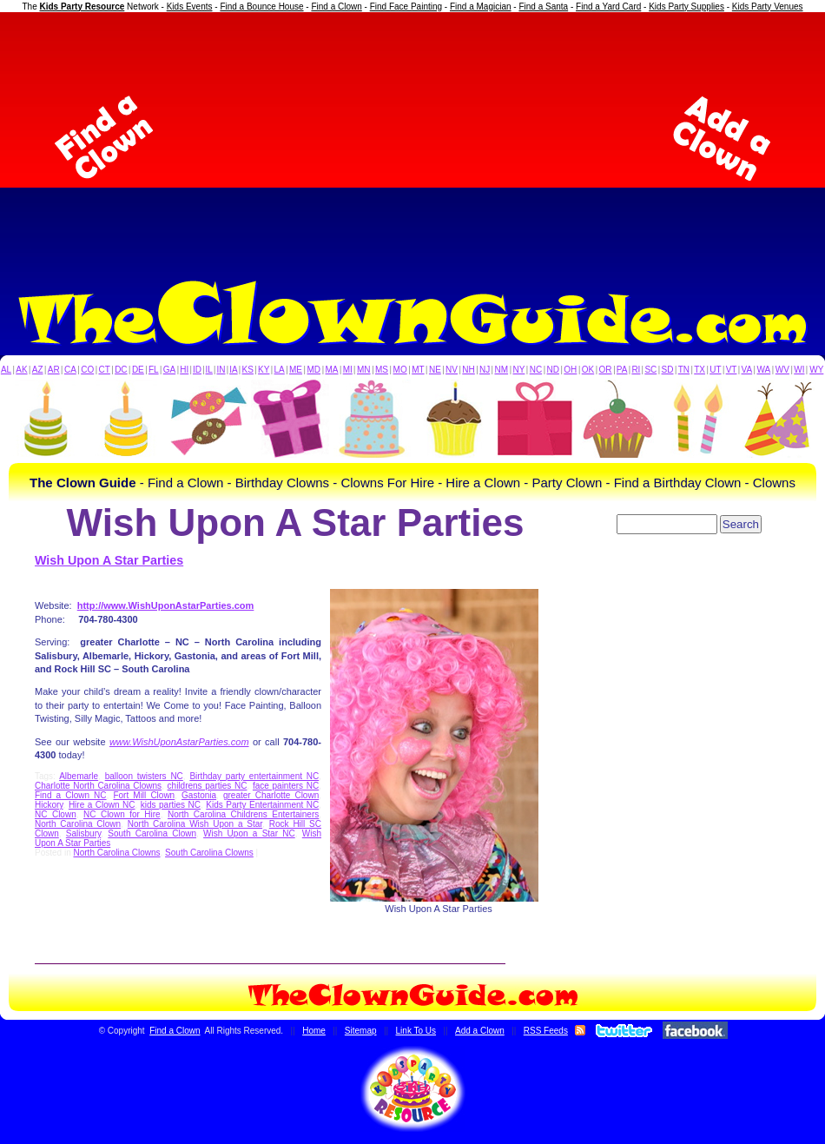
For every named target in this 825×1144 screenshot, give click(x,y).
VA (747, 369)
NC (536, 369)
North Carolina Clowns (116, 852)
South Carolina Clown (152, 833)
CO (87, 369)
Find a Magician (481, 6)
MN (364, 369)
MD (314, 369)
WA (764, 369)
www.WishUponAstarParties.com (179, 742)
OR (605, 369)
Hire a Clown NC (102, 805)
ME (295, 369)
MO (400, 369)
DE (138, 369)
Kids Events (190, 6)
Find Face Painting (406, 6)
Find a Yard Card (608, 6)
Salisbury (83, 833)
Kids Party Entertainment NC (262, 805)
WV (782, 369)
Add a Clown (480, 1030)
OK (588, 369)
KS (248, 369)
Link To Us (416, 1030)
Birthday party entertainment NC (254, 776)
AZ (37, 369)
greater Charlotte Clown (271, 795)
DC (121, 369)
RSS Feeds (546, 1030)
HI (184, 369)
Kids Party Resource (82, 6)
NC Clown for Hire (122, 814)
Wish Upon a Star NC (249, 833)
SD (668, 369)
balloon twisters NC (144, 776)
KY (263, 369)
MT (418, 369)
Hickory (49, 805)
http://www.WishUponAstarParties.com (165, 605)
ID (197, 369)
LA (279, 369)
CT (104, 369)
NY (518, 369)
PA (622, 369)
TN (684, 369)
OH (570, 369)
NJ (484, 369)
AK (21, 369)
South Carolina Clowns (209, 852)
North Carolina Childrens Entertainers (243, 814)
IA (233, 369)
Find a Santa (543, 6)
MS (381, 369)
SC (650, 369)
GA (169, 369)
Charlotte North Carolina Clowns (98, 785)
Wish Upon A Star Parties (109, 560)
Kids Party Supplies (686, 6)
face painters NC (286, 785)
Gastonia (199, 795)
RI (635, 369)
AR (54, 369)
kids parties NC (171, 805)
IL (209, 369)
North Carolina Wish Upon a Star (195, 824)
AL (6, 369)
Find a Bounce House (261, 6)
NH (468, 369)
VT (731, 369)
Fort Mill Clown (144, 795)
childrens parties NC (208, 785)
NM (502, 369)
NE (435, 369)
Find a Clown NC (71, 795)
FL (153, 369)
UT (715, 369)
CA (70, 369)
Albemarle (78, 776)
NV (452, 369)
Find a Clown (336, 6)
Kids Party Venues (767, 6)
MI (348, 369)
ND (553, 369)
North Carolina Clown (78, 824)
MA (332, 369)
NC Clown (55, 814)
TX (699, 369)
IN (220, 369)
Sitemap (361, 1030)
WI (799, 369)
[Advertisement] (412, 138)
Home (314, 1030)
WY (816, 369)
